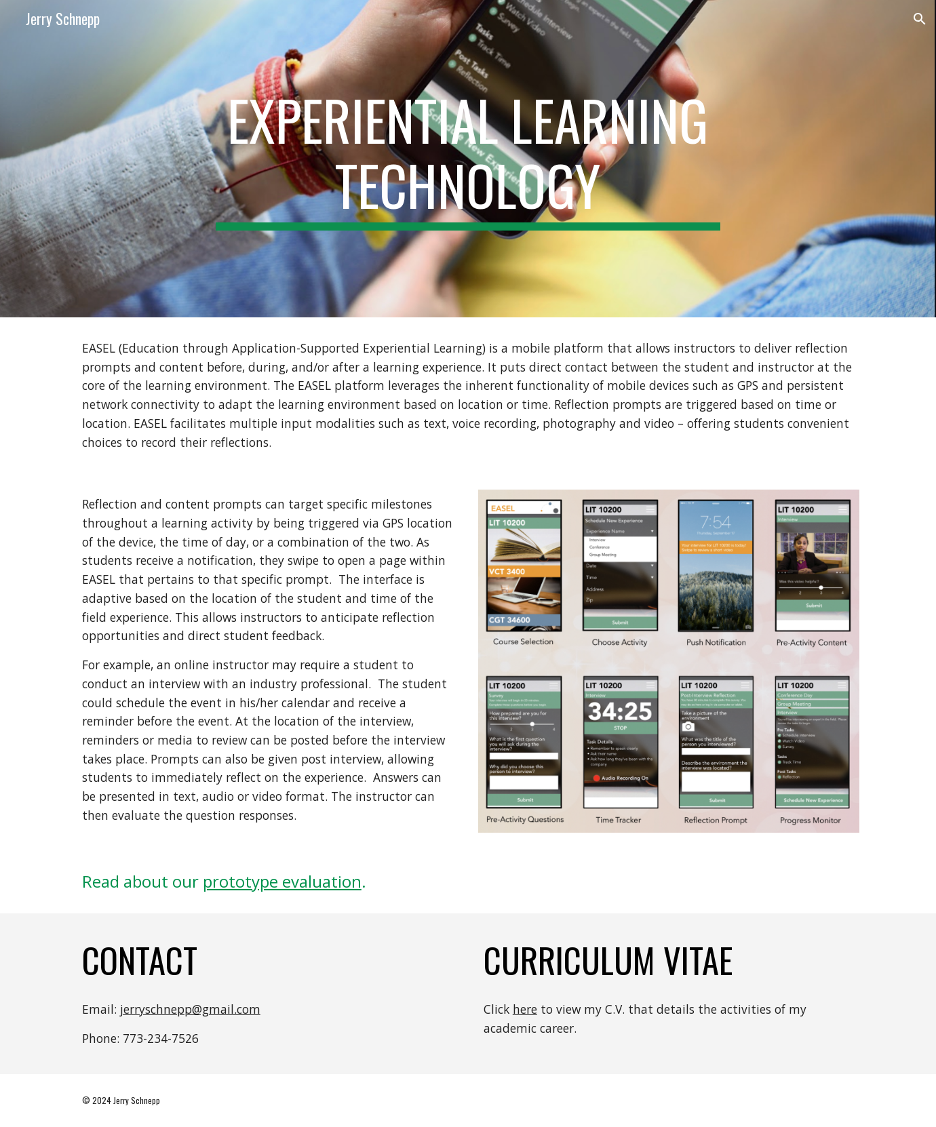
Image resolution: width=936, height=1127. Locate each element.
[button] (919, 19)
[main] (468, 158)
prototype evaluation (282, 881)
